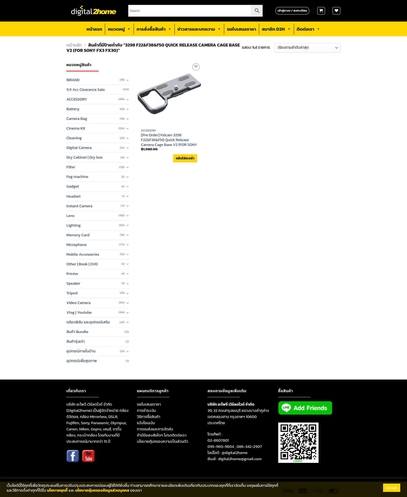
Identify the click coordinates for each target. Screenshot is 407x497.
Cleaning (74, 138)
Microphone (76, 245)
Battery (72, 109)
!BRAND (73, 80)
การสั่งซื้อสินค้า (154, 29)
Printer (72, 274)
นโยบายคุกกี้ (57, 490)
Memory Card (77, 235)
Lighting (73, 225)
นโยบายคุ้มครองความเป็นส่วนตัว (162, 441)
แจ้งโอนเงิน (146, 423)
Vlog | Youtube (79, 312)
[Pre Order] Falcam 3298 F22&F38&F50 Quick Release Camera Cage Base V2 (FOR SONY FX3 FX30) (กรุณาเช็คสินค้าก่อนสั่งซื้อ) (169, 145)
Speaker (73, 283)
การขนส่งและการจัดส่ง (155, 429)
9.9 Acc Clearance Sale (85, 89)
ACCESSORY (76, 99)
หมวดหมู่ (119, 29)
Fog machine (77, 177)
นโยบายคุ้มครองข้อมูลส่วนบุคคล (102, 490)
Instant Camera (79, 206)
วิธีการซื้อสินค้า (148, 417)
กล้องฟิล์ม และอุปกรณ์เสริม (88, 322)
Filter (70, 167)
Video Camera (78, 303)
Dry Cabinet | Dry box (84, 157)
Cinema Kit (75, 128)
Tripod (71, 293)
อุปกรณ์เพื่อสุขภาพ (81, 361)
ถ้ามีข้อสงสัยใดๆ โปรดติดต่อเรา (162, 435)
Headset (73, 196)
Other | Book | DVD (82, 264)
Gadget (72, 186)
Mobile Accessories (82, 254)
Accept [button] (391, 487)
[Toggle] (127, 80)
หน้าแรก (94, 29)
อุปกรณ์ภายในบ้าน (80, 351)
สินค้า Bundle (77, 332)
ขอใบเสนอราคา (241, 29)
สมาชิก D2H (276, 29)
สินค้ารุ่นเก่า (75, 341)
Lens (70, 216)
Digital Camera (79, 148)
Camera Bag (76, 118)
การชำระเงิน (146, 410)
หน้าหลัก (74, 45)
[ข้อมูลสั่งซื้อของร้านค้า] (308, 47)
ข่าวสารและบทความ (199, 29)
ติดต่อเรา (309, 29)
